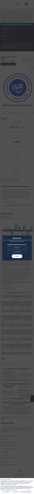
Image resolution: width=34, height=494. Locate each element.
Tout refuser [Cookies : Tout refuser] (15, 491)
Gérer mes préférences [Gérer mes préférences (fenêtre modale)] (26, 491)
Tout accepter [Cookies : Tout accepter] (6, 491)
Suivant (17, 256)
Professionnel (17, 247)
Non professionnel (17, 251)
